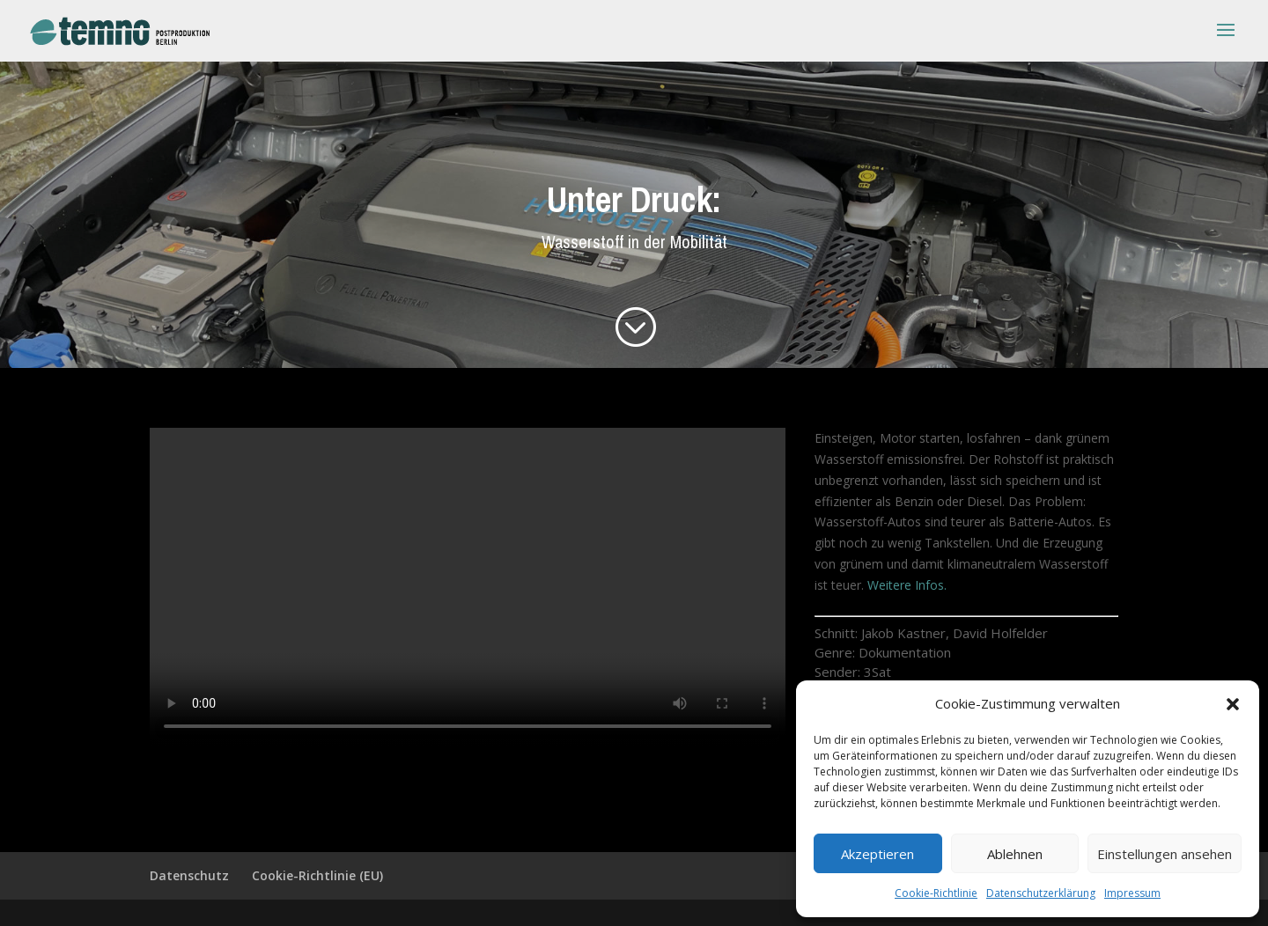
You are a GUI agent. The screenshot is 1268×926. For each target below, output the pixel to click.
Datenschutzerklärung (1040, 893)
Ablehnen (1015, 854)
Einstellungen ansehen (1164, 854)
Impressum (1132, 893)
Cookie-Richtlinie (936, 893)
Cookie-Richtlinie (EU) (317, 875)
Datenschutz (189, 875)
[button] (1233, 704)
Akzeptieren (877, 854)
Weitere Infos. (907, 585)
